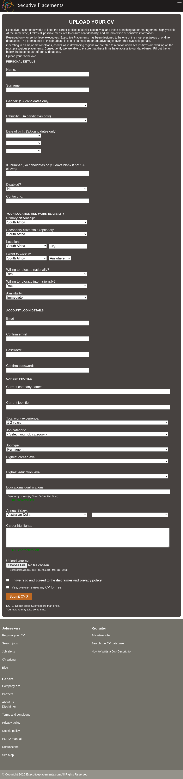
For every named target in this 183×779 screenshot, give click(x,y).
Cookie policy (11, 730)
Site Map (8, 755)
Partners (7, 694)
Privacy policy (11, 722)
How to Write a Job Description (112, 651)
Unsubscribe (10, 747)
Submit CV (19, 596)
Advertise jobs (101, 635)
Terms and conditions (16, 714)
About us (8, 702)
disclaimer (64, 580)
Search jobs (10, 643)
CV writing (9, 659)
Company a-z (11, 686)
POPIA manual (12, 738)
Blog (5, 667)
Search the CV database (108, 643)
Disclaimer (9, 706)
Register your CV (13, 635)
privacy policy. (91, 580)
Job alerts (8, 651)
